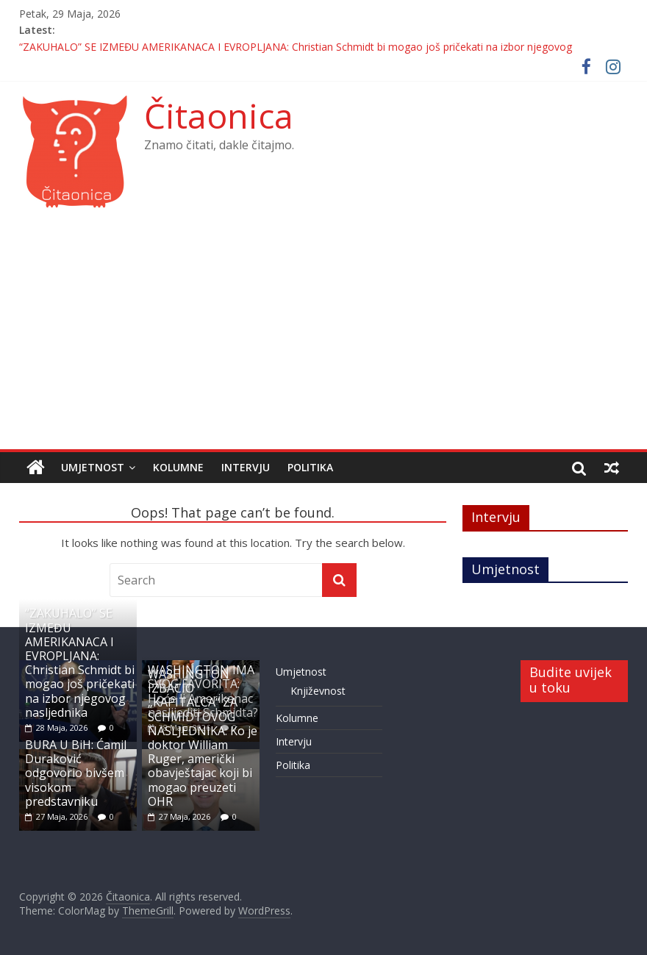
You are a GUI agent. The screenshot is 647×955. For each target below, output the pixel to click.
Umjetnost (92, 467)
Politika (310, 467)
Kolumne (178, 467)
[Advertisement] (324, 339)
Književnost (318, 691)
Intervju (245, 467)
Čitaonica (218, 115)
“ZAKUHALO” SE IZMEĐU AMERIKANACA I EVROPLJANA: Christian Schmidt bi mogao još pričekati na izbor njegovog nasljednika (80, 662)
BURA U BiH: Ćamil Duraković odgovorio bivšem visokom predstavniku (75, 773)
